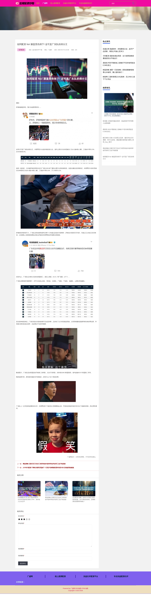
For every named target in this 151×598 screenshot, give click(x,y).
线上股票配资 (55, 3)
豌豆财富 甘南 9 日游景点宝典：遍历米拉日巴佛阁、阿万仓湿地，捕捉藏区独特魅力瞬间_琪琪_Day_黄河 (118, 140)
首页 (38, 3)
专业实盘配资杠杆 (85, 3)
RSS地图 (78, 588)
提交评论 (23, 563)
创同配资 (21, 50)
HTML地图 (85, 588)
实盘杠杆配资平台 (69, 3)
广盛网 (45, 3)
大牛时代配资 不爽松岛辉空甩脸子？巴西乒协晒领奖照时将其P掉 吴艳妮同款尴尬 (48, 467)
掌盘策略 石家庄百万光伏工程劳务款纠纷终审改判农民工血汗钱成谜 (44, 464)
